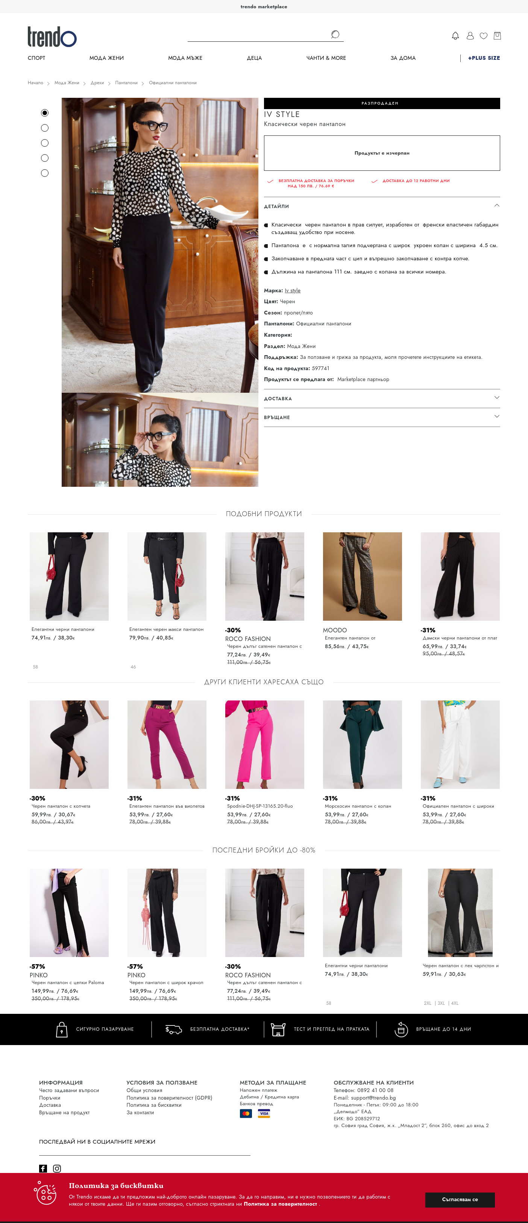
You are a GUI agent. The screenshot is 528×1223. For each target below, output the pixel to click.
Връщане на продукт (64, 1112)
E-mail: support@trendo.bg (365, 1097)
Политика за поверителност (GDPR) (169, 1097)
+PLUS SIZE (484, 58)
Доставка (50, 1105)
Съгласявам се (460, 1199)
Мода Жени (107, 58)
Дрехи (97, 82)
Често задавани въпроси (69, 1090)
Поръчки (50, 1097)
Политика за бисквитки (154, 1105)
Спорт (36, 58)
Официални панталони (173, 82)
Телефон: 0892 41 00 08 (364, 1090)
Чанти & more (326, 58)
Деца (254, 58)
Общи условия (144, 1090)
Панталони (126, 82)
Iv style (292, 290)
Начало (35, 82)
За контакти (140, 1112)
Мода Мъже (185, 58)
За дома (403, 58)
